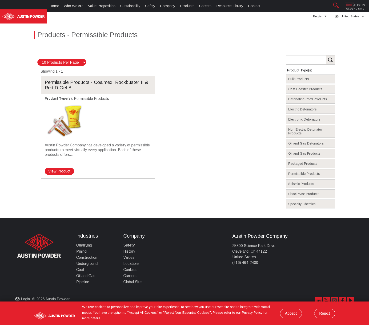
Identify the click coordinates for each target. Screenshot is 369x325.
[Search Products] (318, 60)
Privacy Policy (252, 312)
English (320, 18)
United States (349, 16)
